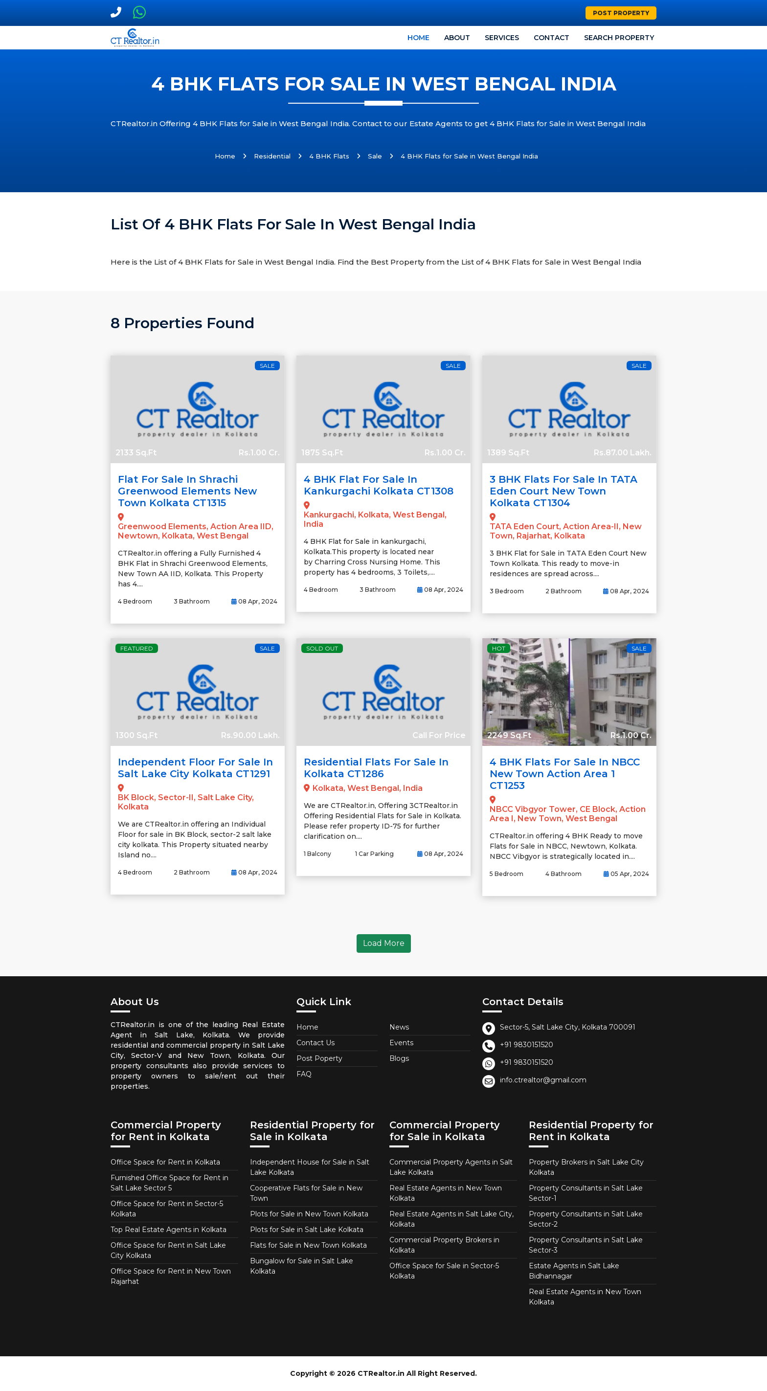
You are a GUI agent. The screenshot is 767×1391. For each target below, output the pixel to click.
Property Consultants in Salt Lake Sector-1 (586, 1193)
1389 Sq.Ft (508, 452)
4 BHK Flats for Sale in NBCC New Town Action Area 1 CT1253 (565, 773)
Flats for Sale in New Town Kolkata (308, 1245)
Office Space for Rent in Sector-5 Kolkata (167, 1208)
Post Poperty (319, 1058)
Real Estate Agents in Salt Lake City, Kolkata (451, 1219)
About (457, 37)
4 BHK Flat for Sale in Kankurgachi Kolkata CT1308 (378, 485)
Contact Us (315, 1042)
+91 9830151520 (526, 1044)
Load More (384, 943)
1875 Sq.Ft (322, 452)
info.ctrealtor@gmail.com (543, 1080)
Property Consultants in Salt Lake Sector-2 (586, 1219)
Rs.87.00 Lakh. (623, 452)
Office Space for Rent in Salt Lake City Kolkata (168, 1250)
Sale (375, 156)
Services (502, 37)
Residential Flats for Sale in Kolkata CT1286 (376, 768)
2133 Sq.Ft (136, 452)
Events (401, 1042)
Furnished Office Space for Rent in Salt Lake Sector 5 (169, 1182)
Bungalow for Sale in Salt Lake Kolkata (301, 1266)
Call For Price (439, 735)
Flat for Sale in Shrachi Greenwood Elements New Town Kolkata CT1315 (187, 491)
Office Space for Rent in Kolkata (165, 1162)
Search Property (619, 37)
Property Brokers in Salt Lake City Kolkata (586, 1167)
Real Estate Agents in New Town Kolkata (445, 1193)
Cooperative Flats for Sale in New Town (306, 1193)
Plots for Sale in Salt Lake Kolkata (306, 1229)
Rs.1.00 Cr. (259, 452)
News (399, 1027)
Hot (498, 648)
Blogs (399, 1058)
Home (418, 37)
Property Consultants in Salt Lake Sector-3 (586, 1245)
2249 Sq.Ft (509, 735)
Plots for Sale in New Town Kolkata (309, 1214)
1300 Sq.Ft (136, 735)
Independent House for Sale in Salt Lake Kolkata (309, 1167)
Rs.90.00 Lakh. (250, 735)
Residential (272, 156)
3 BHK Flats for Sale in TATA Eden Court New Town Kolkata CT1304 (563, 491)
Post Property (621, 13)
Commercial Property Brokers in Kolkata (444, 1245)
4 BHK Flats (329, 156)
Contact (551, 37)
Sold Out (322, 648)
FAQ (304, 1074)
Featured (136, 648)
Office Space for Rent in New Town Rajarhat (171, 1276)
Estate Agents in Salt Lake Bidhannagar (574, 1270)
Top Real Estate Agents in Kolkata (168, 1229)
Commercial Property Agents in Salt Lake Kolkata (451, 1167)
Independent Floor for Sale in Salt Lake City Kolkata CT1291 (195, 768)
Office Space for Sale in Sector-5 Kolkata (444, 1270)
